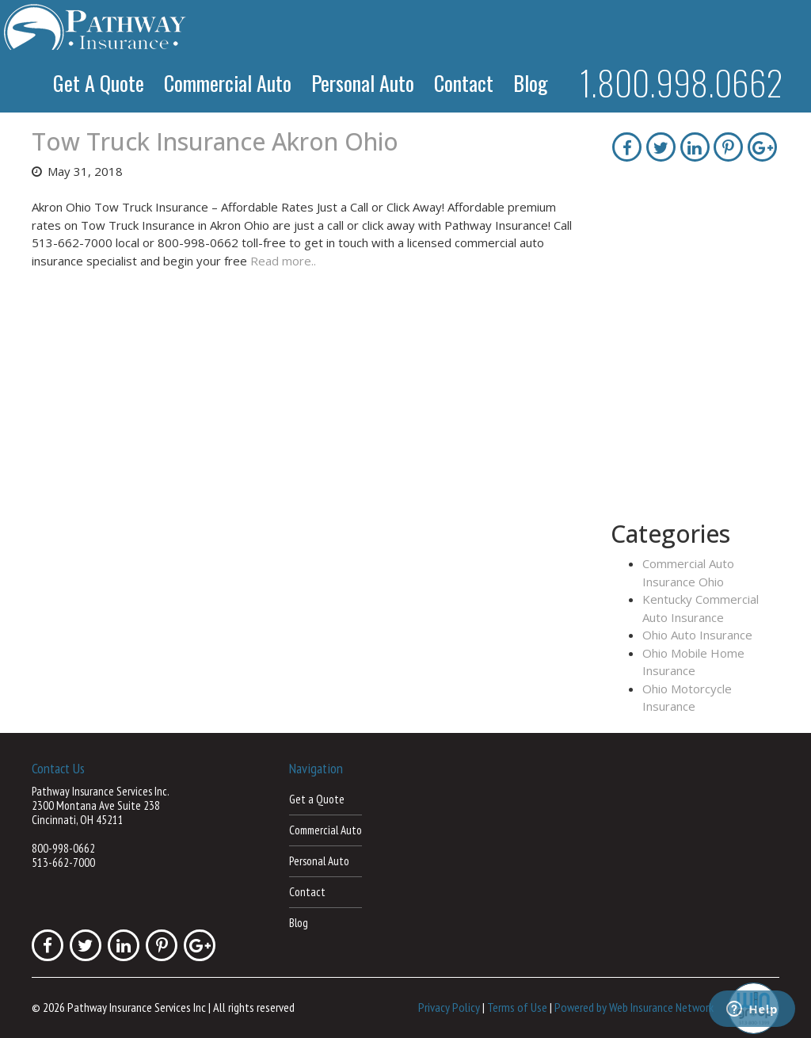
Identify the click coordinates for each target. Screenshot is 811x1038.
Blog (530, 83)
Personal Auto (362, 83)
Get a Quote (98, 83)
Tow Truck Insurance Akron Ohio (215, 141)
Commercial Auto (227, 83)
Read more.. (283, 261)
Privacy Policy (449, 1006)
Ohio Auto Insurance (697, 635)
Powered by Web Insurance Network (634, 1006)
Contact (463, 83)
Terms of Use (517, 1006)
